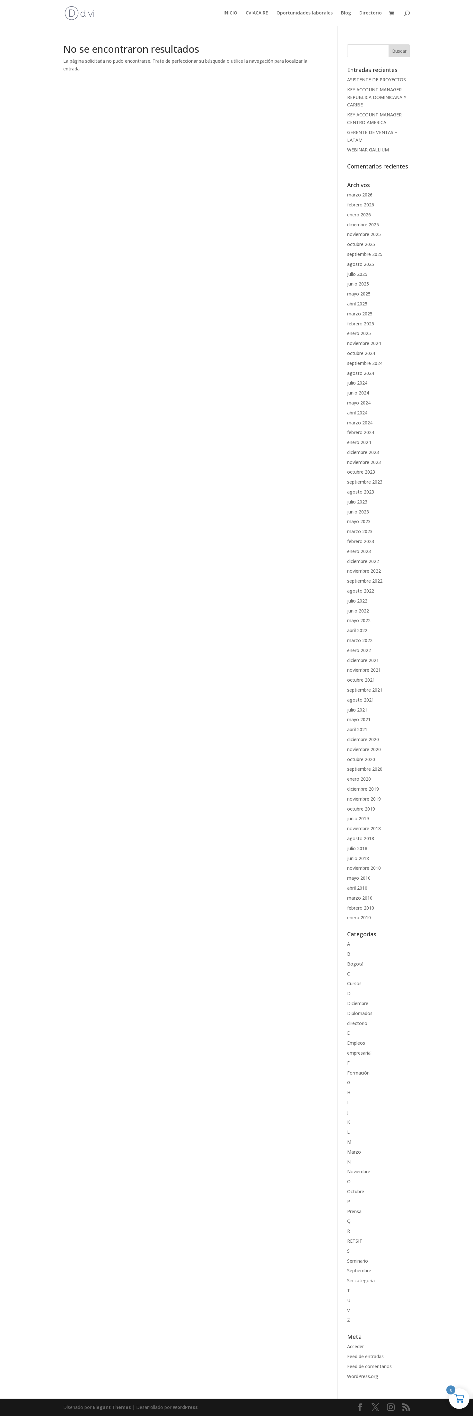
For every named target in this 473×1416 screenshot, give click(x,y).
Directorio (370, 13)
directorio (357, 1023)
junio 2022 (358, 611)
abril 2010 (357, 888)
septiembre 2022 (364, 581)
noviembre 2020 (364, 749)
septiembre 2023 (364, 482)
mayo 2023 (359, 521)
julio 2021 (357, 710)
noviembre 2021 (364, 670)
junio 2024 (358, 393)
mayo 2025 (359, 294)
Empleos (356, 1043)
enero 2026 (359, 215)
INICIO (230, 13)
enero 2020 (359, 779)
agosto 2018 (360, 838)
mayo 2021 (359, 719)
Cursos (354, 983)
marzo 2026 (359, 195)
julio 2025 (357, 274)
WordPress (185, 1407)
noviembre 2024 (364, 343)
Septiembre (359, 1270)
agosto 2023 (360, 492)
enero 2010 (359, 917)
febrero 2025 (360, 324)
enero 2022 (359, 650)
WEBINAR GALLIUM (368, 150)
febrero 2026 (360, 205)
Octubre (355, 1191)
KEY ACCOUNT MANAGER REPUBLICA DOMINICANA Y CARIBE (376, 97)
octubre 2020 (361, 759)
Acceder (355, 1346)
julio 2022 (357, 601)
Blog (346, 13)
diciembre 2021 (363, 660)
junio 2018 (358, 858)
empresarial (359, 1053)
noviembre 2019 (364, 799)
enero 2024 (359, 442)
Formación (358, 1073)
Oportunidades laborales (304, 13)
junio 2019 (358, 818)
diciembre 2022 (363, 561)
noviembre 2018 (364, 828)
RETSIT (354, 1241)
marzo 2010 (359, 898)
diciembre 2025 (363, 225)
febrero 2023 (360, 541)
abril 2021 (357, 729)
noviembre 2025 (364, 234)
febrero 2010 (360, 908)
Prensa (354, 1211)
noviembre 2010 (364, 868)
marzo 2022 (359, 640)
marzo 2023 (359, 531)
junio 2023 (358, 512)
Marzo (354, 1152)
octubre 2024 (361, 353)
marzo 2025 (359, 314)
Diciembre (357, 1003)
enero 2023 (359, 551)
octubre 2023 (361, 472)
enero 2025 (359, 333)
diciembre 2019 (363, 789)
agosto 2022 (360, 591)
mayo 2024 (359, 403)
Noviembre (358, 1171)
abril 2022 (357, 630)
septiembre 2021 (364, 690)
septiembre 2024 (364, 363)
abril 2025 (357, 304)
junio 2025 (358, 284)
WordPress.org (362, 1376)
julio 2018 (357, 848)
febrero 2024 (360, 432)
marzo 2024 (359, 423)
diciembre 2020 (363, 739)
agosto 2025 (360, 264)
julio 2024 (357, 383)
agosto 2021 (360, 700)
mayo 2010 (359, 878)
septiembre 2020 (364, 769)
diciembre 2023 (363, 452)
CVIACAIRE (257, 13)
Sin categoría (361, 1280)
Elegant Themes (112, 1407)
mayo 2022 (359, 620)
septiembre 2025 (364, 254)
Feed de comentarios (369, 1366)
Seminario (357, 1261)
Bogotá (355, 964)
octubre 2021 (361, 680)
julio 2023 (357, 502)
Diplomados (359, 1013)
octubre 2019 (361, 809)
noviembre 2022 (364, 571)
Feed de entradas (365, 1356)
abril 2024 (357, 413)
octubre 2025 (361, 244)
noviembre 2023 (364, 462)
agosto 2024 (360, 373)
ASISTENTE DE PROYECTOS (376, 80)
